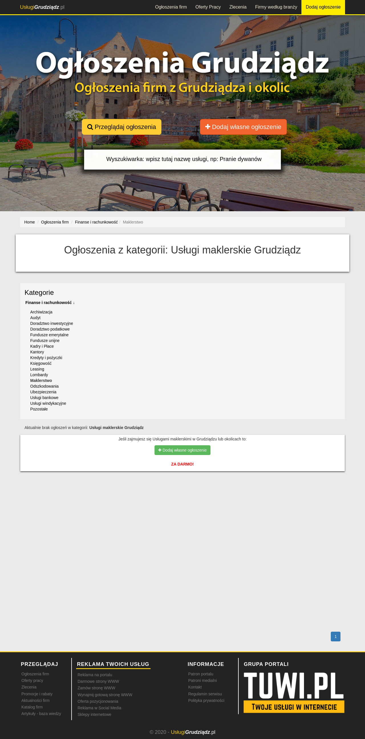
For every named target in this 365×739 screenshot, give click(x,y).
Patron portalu (200, 674)
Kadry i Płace (42, 346)
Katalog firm (32, 707)
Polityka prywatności (206, 700)
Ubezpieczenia (43, 392)
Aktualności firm (35, 700)
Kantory (37, 352)
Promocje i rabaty (36, 694)
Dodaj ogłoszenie (323, 7)
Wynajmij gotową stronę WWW (105, 694)
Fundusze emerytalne (49, 335)
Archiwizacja (41, 312)
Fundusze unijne (45, 340)
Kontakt (195, 687)
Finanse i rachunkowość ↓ (50, 302)
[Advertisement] (182, 500)
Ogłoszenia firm (171, 7)
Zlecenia (237, 7)
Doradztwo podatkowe (50, 329)
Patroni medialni (202, 680)
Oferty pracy (32, 680)
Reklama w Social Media (99, 708)
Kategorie (39, 292)
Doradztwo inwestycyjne (51, 323)
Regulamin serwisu (205, 694)
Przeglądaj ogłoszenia (121, 126)
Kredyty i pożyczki (46, 357)
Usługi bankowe (44, 397)
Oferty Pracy (208, 7)
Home (29, 222)
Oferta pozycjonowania (98, 701)
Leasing (37, 369)
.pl (42, 7)
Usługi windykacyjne (48, 403)
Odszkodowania (44, 386)
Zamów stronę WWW (96, 688)
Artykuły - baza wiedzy (41, 713)
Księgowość (41, 363)
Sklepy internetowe (94, 714)
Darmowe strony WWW (98, 681)
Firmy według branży (276, 7)
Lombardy (39, 374)
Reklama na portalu (95, 674)
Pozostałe (39, 409)
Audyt (35, 317)
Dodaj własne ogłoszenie (243, 126)
